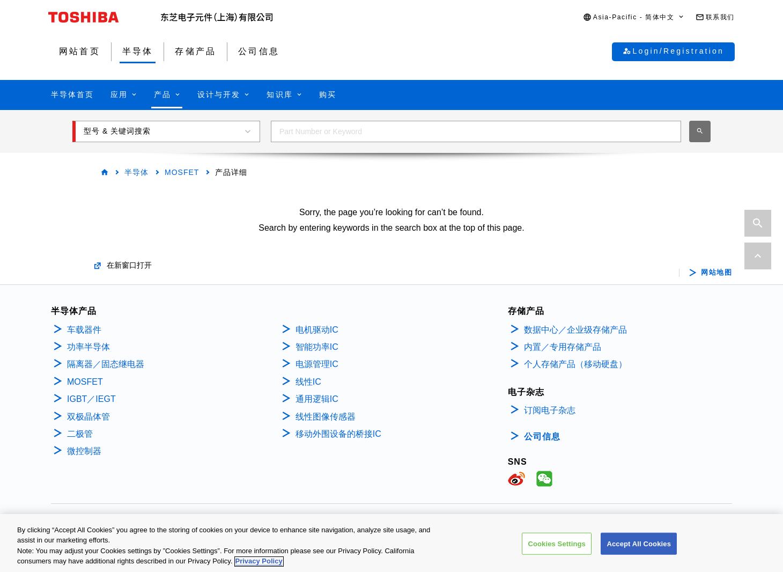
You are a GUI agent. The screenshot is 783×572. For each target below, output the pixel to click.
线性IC (308, 381)
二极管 (80, 433)
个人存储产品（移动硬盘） (575, 364)
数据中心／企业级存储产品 (575, 329)
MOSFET (182, 172)
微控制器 (84, 451)
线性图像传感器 (326, 416)
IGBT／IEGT (91, 399)
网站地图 (716, 272)
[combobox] (476, 131)
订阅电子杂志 (549, 410)
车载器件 (84, 329)
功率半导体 (88, 346)
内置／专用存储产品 (562, 346)
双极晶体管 (88, 416)
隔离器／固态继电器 (105, 364)
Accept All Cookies (639, 549)
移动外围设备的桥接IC (338, 433)
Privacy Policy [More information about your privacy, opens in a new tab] (259, 566)
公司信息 (542, 436)
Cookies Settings (557, 549)
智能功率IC (317, 346)
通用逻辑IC (317, 399)
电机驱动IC (317, 329)
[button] (634, 17)
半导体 (136, 172)
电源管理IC (317, 364)
